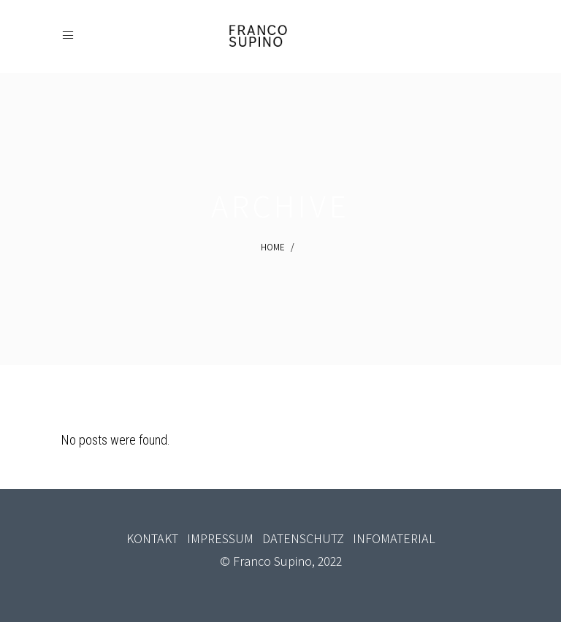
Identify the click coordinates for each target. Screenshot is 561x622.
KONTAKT (152, 538)
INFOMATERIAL (394, 538)
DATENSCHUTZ (303, 538)
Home (273, 247)
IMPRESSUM (220, 538)
